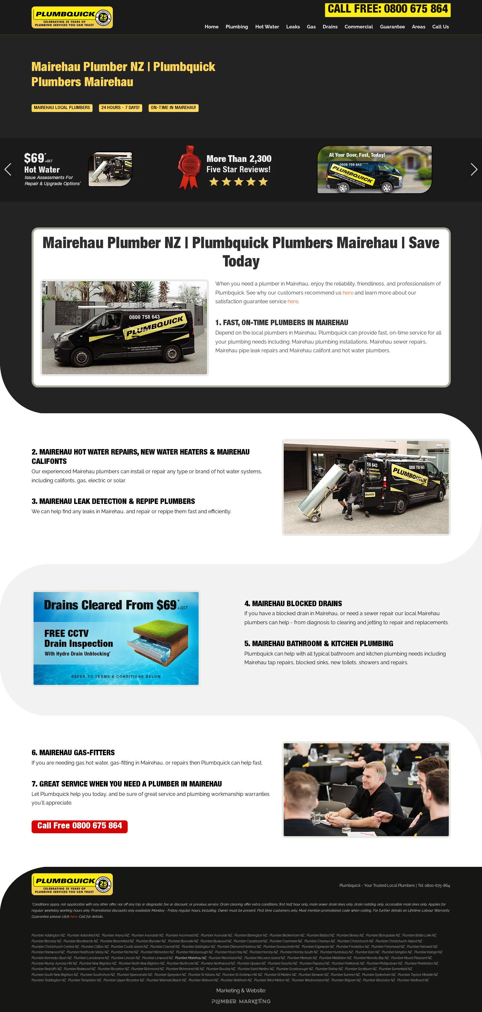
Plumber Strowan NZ (314, 975)
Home (212, 27)
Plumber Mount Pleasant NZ (411, 958)
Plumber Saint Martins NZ (256, 969)
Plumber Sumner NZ (345, 975)
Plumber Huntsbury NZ (336, 952)
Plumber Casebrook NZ (250, 941)
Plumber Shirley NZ (329, 969)
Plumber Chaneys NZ (319, 941)
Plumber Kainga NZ (428, 952)
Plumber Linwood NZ (157, 958)
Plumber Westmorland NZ (310, 980)
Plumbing (237, 27)
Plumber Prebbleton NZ (421, 963)
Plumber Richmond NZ (147, 969)
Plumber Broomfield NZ (117, 941)
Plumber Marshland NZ (225, 958)
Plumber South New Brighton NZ (55, 975)
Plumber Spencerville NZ (134, 975)
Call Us (440, 27)
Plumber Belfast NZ (320, 935)
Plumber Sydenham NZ (379, 975)
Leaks (293, 27)
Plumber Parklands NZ (348, 963)
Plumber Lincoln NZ (125, 958)
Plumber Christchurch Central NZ (55, 946)
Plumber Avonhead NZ (182, 935)
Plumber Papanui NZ (315, 963)
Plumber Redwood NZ (79, 969)
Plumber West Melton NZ (272, 980)
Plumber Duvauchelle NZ (281, 946)
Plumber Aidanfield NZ (83, 935)
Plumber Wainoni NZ (203, 980)
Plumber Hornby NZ (264, 952)
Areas (418, 27)
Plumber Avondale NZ (147, 935)
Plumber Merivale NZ (302, 958)
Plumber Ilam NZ (367, 952)
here (348, 293)
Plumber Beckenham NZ (287, 935)
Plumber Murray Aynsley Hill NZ (54, 963)
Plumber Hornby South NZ (299, 952)
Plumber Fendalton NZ (352, 946)
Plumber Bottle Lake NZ (419, 935)
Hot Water (267, 27)
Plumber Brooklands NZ (81, 941)
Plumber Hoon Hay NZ (231, 952)
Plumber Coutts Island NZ (129, 946)
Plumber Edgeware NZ (318, 946)
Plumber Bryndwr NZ (151, 941)
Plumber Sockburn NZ (361, 969)
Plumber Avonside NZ (216, 935)
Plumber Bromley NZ (46, 941)
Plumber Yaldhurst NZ (413, 980)
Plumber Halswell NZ (422, 946)
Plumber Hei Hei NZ (124, 952)
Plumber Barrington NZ (250, 935)
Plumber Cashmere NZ (286, 941)
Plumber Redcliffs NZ (47, 969)
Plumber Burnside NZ (183, 941)
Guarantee (392, 27)
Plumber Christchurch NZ (355, 941)
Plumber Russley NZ (220, 969)
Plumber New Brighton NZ (97, 963)
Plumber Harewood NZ (48, 952)
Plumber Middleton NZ (335, 958)
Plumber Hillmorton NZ (157, 952)
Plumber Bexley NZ (350, 935)
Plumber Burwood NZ (216, 941)
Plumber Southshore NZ (97, 975)
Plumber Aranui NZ (115, 935)
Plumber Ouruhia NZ (282, 963)
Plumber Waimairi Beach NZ (166, 980)
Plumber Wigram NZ (346, 980)
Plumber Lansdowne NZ (91, 958)
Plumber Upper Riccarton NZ (123, 980)
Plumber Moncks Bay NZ (371, 958)
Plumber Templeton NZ (84, 980)
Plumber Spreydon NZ (170, 975)
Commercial (359, 27)
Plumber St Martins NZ (280, 975)
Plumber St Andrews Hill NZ (242, 975)
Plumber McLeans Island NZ (264, 958)
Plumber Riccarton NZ (113, 969)
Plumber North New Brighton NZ (141, 963)
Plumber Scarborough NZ (294, 969)
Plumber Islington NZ (397, 952)
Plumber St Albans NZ (204, 975)
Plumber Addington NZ (48, 935)
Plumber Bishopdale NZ (383, 935)
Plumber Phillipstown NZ (384, 963)
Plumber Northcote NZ (183, 963)
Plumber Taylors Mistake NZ (418, 975)
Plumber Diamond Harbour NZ (239, 946)
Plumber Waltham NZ (236, 980)
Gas (311, 27)
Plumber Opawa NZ (251, 963)
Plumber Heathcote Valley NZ (88, 952)
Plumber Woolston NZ (379, 980)
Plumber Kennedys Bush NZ (52, 958)
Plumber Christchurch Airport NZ (399, 941)
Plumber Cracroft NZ (165, 946)
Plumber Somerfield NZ (395, 969)
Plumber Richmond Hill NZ (185, 969)
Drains (330, 27)
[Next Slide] (474, 170)
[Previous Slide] (7, 170)
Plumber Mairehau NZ (190, 958)
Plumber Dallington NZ (198, 946)
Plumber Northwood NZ (218, 963)
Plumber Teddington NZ (49, 980)
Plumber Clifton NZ (95, 946)
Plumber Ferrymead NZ (388, 946)
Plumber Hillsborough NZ (194, 952)
